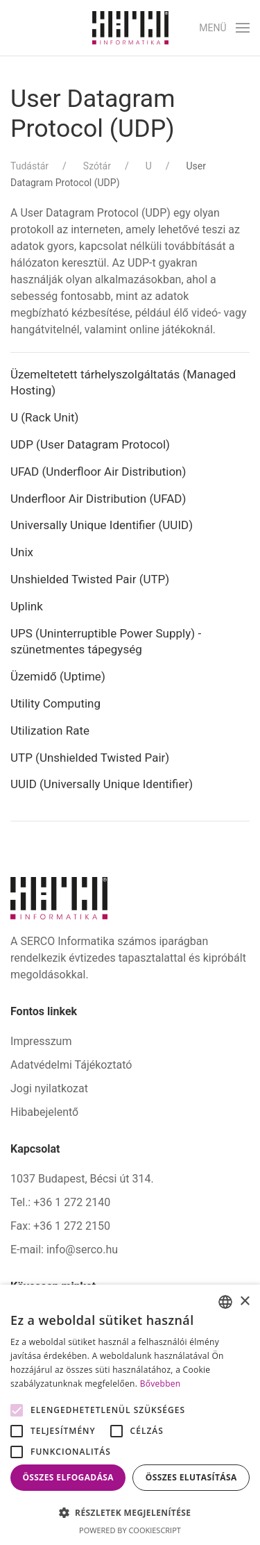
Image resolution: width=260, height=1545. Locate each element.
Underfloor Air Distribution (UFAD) (98, 499)
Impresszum (40, 1041)
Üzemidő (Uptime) (57, 676)
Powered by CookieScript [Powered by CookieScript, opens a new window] (130, 1530)
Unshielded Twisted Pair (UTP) (89, 579)
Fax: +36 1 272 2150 (60, 1226)
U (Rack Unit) (44, 417)
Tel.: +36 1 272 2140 (60, 1202)
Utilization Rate (49, 730)
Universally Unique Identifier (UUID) (101, 525)
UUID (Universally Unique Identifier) (101, 784)
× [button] (244, 1301)
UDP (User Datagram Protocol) (90, 444)
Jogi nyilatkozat (49, 1088)
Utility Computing (55, 703)
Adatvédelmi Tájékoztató (71, 1064)
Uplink (26, 606)
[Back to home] (130, 28)
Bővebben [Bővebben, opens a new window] (160, 1383)
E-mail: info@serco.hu (64, 1249)
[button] (224, 28)
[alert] (130, 1415)
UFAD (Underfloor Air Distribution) (98, 471)
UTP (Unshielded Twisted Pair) (89, 758)
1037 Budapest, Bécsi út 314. (82, 1178)
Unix (21, 552)
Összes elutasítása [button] (191, 1477)
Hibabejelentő (44, 1112)
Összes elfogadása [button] (68, 1477)
